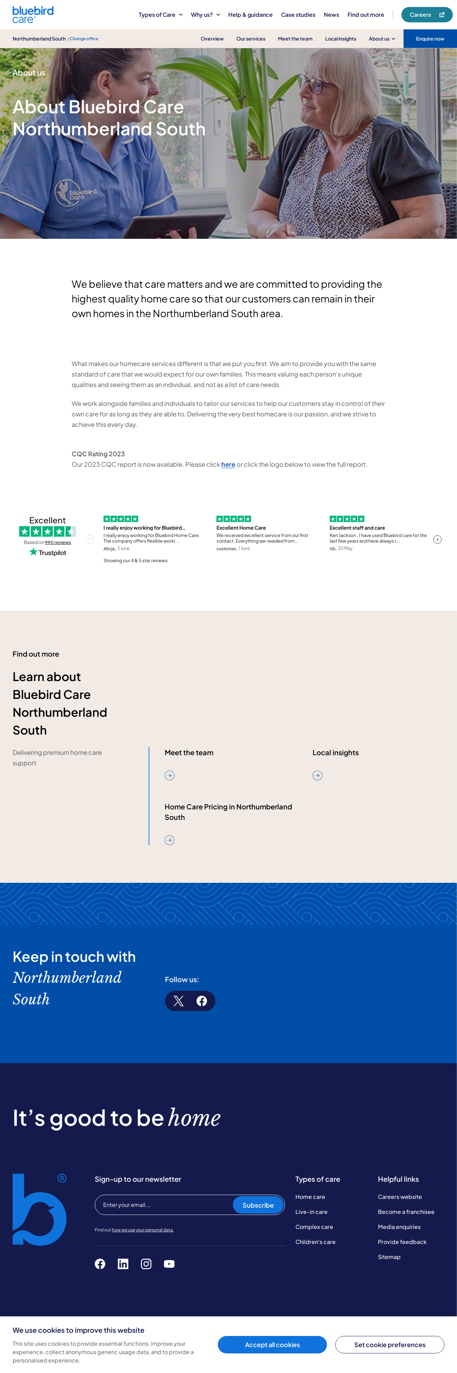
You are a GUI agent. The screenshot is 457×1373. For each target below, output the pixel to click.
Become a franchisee (406, 1211)
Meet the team (295, 38)
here (228, 464)
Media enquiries (399, 1226)
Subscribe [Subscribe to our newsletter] (258, 1205)
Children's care (315, 1241)
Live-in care (311, 1211)
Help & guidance (250, 14)
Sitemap (389, 1256)
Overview (212, 38)
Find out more (366, 14)
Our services (250, 38)
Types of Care (161, 14)
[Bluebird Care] (33, 20)
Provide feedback (402, 1241)
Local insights (340, 38)
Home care (310, 1196)
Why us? (205, 14)
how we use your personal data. (143, 1229)
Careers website (400, 1196)
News (331, 14)
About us (382, 38)
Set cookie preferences (390, 1344)
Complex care (314, 1226)
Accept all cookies (272, 1344)
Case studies (298, 14)
